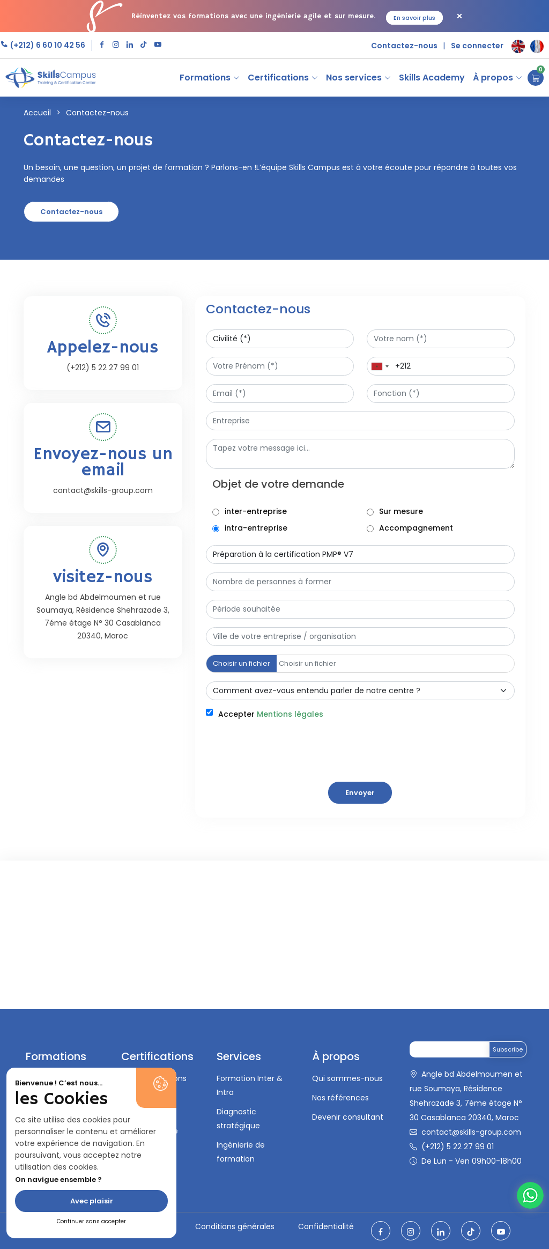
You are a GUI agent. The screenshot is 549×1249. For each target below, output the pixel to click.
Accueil (37, 112)
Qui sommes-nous (347, 1078)
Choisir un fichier (241, 663)
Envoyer (360, 793)
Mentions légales (290, 714)
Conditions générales (234, 1226)
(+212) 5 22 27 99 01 (457, 1146)
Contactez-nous (404, 45)
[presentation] (287, 803)
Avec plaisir (91, 1201)
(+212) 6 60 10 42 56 (47, 45)
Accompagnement (416, 528)
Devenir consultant (347, 1117)
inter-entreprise (256, 511)
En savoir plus (414, 17)
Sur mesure (401, 511)
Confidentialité (326, 1226)
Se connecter (477, 45)
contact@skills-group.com (471, 1132)
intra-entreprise (256, 528)
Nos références (340, 1097)
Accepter (270, 714)
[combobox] (379, 366)
